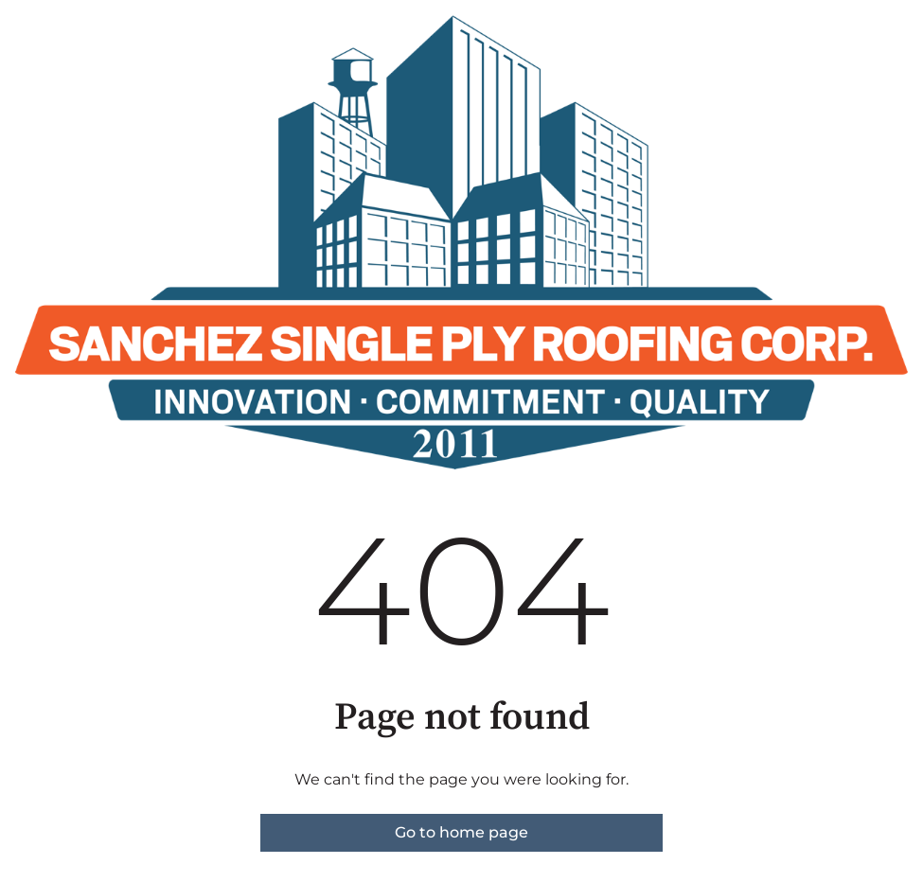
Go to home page (461, 832)
